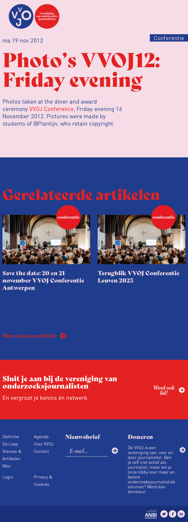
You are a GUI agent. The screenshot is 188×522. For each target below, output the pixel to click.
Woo (6, 465)
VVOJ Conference (51, 108)
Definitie (10, 436)
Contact (41, 451)
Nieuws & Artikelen (12, 454)
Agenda (41, 436)
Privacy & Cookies (43, 480)
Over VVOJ (44, 443)
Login (7, 476)
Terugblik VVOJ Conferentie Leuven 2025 (138, 276)
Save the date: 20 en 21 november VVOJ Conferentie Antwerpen (43, 280)
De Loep (10, 443)
